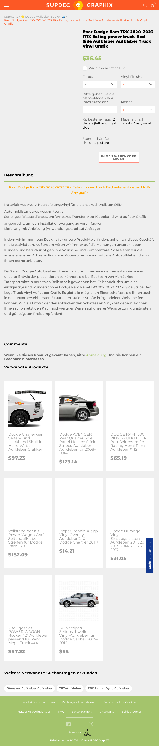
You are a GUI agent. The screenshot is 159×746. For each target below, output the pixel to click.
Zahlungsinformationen (79, 702)
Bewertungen (82, 711)
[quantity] (138, 109)
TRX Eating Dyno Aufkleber (108, 688)
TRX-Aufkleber (70, 688)
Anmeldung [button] (96, 355)
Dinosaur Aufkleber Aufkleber (29, 688)
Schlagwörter (131, 711)
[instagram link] (91, 724)
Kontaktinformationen (38, 702)
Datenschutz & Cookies (120, 702)
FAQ (61, 711)
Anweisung (107, 711)
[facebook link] (68, 724)
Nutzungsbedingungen (34, 711)
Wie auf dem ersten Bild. (104, 68)
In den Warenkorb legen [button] (118, 157)
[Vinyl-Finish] (138, 84)
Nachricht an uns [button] (150, 555)
